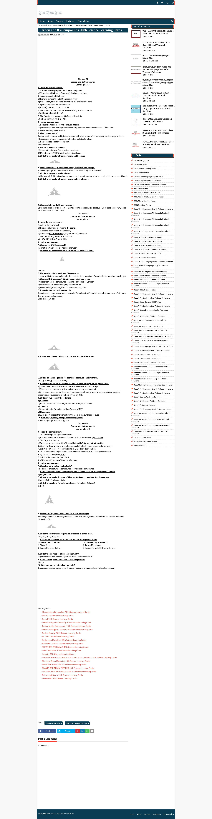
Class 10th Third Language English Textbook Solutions (149, 267)
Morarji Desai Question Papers (145, 442)
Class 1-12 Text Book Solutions (62, 814)
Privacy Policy (169, 814)
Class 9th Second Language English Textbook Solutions (150, 420)
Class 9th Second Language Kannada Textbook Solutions (150, 414)
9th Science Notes (141, 189)
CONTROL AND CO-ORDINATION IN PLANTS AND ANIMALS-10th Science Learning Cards (79, 658)
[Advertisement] (83, 56)
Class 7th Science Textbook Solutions (148, 326)
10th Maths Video (140, 165)
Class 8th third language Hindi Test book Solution (153, 385)
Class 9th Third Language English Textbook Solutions (149, 432)
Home (40, 25)
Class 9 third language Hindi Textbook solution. (152, 409)
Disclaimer (157, 814)
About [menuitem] (50, 21)
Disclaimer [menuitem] (70, 21)
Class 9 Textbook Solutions (144, 405)
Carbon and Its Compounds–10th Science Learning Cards (66, 626)
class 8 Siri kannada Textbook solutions (149, 363)
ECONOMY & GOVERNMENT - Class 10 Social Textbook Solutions (156, 45)
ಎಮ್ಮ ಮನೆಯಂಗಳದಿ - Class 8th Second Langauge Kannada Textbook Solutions (159, 108)
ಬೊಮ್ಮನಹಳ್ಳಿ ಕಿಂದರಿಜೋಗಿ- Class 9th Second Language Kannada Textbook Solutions (157, 69)
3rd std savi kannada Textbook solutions (150, 185)
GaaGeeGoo (44, 35)
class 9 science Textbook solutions (147, 397)
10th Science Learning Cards (55, 25)
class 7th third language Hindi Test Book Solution (153, 336)
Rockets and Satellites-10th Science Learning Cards (64, 640)
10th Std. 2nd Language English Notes (148, 177)
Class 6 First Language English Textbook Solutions (153, 294)
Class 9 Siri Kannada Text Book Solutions (149, 401)
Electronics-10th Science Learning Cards (59, 679)
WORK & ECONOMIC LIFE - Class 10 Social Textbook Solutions (158, 131)
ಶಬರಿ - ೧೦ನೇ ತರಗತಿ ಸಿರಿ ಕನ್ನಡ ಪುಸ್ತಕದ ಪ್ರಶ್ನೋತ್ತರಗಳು (156, 56)
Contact (147, 814)
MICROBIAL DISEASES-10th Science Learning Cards (64, 665)
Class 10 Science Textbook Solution (147, 245)
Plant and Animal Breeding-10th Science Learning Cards (66, 661)
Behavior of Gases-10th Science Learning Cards (62, 675)
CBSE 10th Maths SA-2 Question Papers (149, 197)
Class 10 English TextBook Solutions (148, 241)
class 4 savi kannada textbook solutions (150, 276)
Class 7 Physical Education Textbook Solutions (152, 306)
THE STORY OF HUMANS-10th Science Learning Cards (65, 647)
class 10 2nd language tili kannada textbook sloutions (150, 214)
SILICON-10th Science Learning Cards (58, 637)
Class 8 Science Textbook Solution (147, 355)
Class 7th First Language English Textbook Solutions (149, 321)
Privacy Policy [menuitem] (83, 21)
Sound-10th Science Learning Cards (57, 619)
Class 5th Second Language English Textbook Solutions (150, 285)
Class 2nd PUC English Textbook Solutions (150, 272)
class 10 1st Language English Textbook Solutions (153, 209)
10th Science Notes (141, 173)
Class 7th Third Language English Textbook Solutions (149, 331)
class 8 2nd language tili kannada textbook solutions (149, 341)
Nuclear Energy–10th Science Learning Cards (61, 633)
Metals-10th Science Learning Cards (57, 616)
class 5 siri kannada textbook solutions (149, 280)
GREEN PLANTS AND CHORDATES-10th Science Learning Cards (69, 672)
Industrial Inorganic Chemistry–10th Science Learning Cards (67, 630)
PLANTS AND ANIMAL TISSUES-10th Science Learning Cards (68, 668)
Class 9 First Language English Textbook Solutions (153, 389)
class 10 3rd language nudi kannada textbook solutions (150, 232)
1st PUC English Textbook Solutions (147, 181)
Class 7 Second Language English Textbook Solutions (149, 311)
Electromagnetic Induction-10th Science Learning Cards (66, 612)
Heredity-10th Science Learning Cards (58, 654)
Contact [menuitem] (59, 21)
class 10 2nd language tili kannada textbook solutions (150, 226)
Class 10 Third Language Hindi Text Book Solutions (153, 262)
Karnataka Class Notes (142, 437)
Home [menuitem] (42, 21)
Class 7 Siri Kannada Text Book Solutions (149, 316)
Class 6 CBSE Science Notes (145, 290)
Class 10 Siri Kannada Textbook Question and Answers (157, 120)
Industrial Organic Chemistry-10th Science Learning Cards (66, 623)
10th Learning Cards (53, 723)
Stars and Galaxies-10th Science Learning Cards (62, 644)
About (139, 814)
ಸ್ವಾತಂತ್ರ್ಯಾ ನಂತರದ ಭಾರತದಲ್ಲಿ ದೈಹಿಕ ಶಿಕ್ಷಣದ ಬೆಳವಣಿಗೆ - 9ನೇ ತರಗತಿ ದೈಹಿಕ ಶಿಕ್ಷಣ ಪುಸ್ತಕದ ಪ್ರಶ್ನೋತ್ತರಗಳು (158, 82)
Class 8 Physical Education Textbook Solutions (152, 351)
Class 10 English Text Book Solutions (148, 237)
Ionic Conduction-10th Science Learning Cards (61, 651)
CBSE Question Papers (142, 205)
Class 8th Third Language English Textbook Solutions (149, 380)
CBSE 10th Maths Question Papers (147, 193)
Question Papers (140, 446)
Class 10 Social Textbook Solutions (147, 253)
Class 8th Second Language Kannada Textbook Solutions (150, 368)
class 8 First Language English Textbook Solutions (153, 346)
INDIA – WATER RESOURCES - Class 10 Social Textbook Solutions (156, 95)
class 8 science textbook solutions (147, 359)
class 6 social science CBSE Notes (147, 302)
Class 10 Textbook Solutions (145, 258)
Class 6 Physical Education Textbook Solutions (152, 298)
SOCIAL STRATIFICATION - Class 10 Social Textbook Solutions (158, 143)
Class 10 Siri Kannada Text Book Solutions (150, 249)
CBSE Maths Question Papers (145, 201)
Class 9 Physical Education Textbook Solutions (152, 393)
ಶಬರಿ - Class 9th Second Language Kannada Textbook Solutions (158, 32)
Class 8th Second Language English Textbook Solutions (150, 374)
